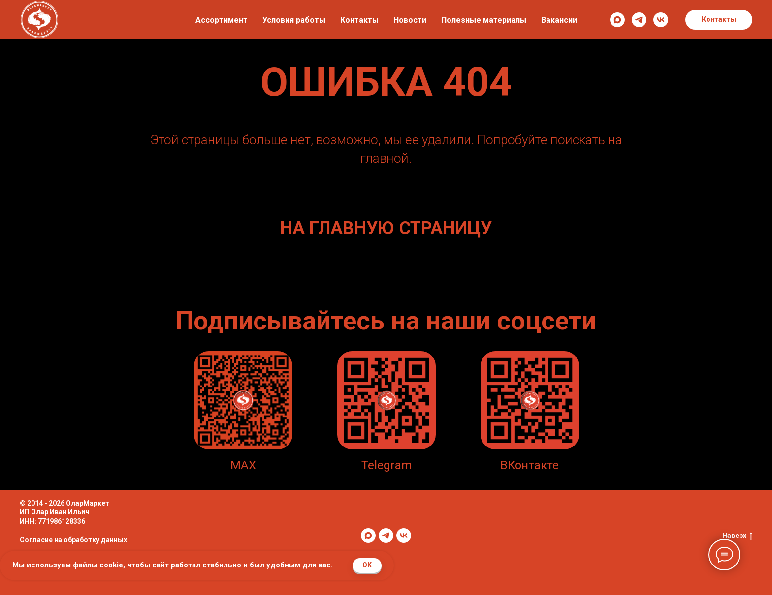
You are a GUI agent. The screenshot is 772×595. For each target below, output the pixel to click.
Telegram (386, 465)
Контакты (359, 20)
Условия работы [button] (293, 20)
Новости (409, 20)
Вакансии (559, 20)
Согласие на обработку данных (73, 540)
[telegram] (639, 19)
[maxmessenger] (617, 19)
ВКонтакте (529, 465)
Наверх (737, 536)
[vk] (660, 19)
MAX (243, 465)
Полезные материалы (483, 20)
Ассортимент (221, 20)
